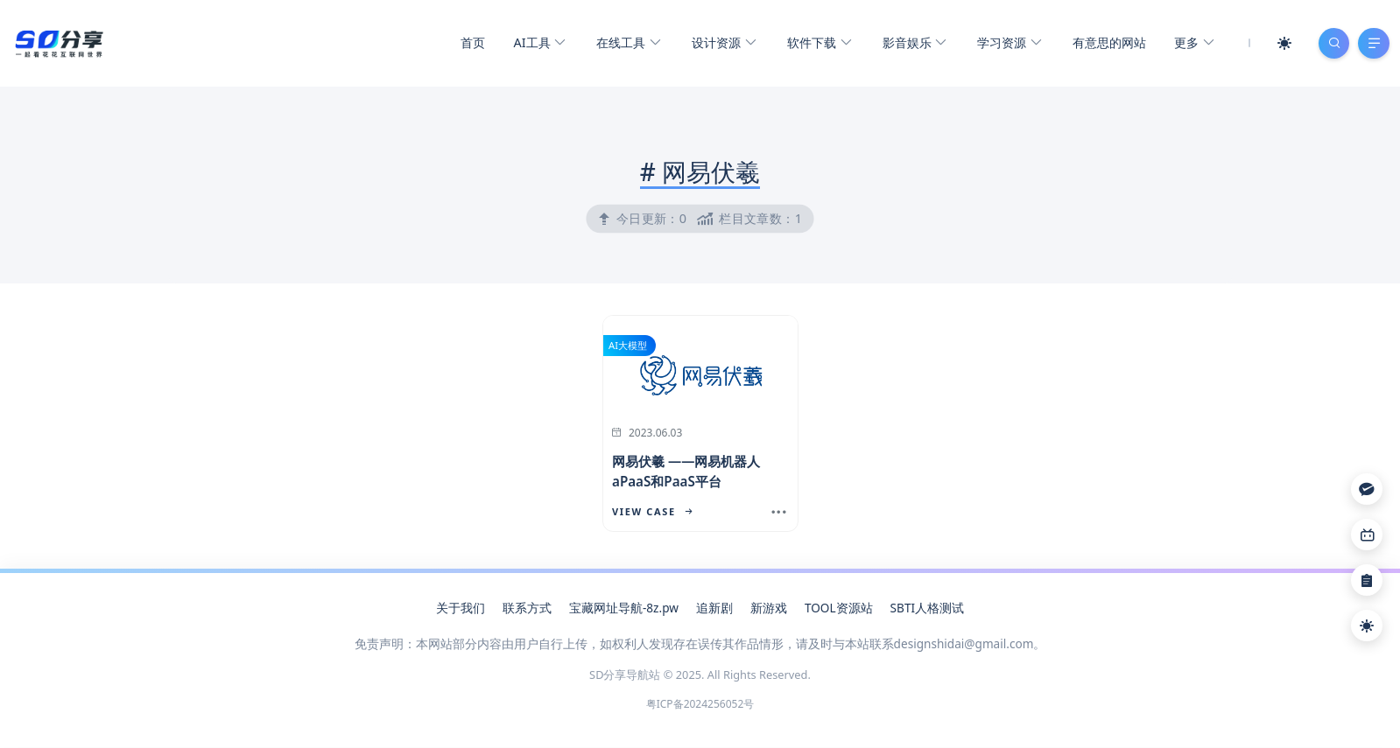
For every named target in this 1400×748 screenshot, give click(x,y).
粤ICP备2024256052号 (700, 704)
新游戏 (768, 608)
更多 (1191, 44)
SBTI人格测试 (927, 608)
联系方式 (527, 608)
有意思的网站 (1106, 43)
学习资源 (1007, 44)
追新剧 (714, 608)
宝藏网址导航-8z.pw (624, 608)
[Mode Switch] (1281, 43)
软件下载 (816, 44)
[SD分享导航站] (58, 42)
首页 (471, 43)
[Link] (1366, 534)
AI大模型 (628, 346)
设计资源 (721, 44)
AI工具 (537, 44)
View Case (652, 512)
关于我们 (460, 608)
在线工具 (626, 44)
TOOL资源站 (839, 608)
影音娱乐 (912, 44)
